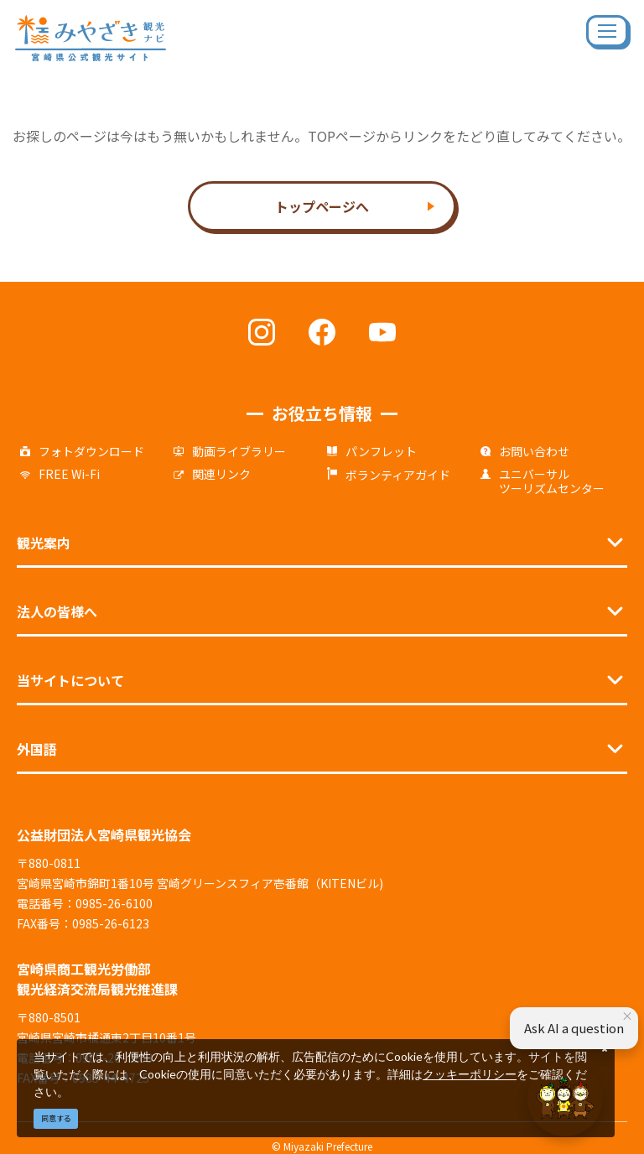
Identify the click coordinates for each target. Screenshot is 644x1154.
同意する (56, 1118)
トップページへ (322, 206)
